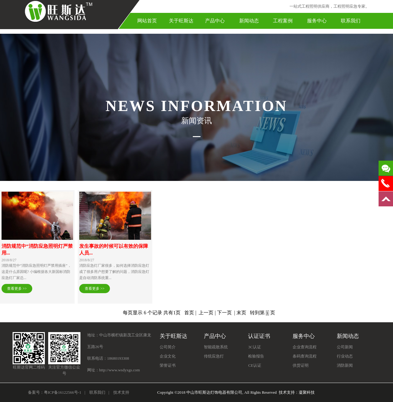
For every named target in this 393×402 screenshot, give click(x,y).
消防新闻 (345, 365)
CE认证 (254, 365)
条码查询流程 (305, 356)
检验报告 (256, 356)
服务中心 (317, 20)
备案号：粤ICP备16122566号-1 (54, 392)
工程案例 (283, 20)
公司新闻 (345, 347)
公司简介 (168, 347)
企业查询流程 (305, 347)
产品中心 (215, 20)
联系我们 (350, 20)
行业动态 (345, 356)
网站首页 (147, 20)
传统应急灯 (214, 356)
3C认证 (254, 347)
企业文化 (168, 356)
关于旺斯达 (181, 20)
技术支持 (121, 392)
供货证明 (301, 365)
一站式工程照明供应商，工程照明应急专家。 (329, 6)
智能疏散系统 (216, 347)
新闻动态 (249, 20)
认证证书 (259, 336)
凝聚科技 (307, 392)
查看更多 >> (17, 288)
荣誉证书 (168, 365)
